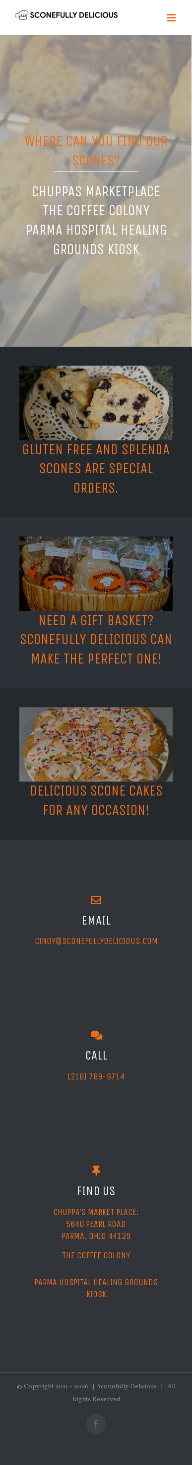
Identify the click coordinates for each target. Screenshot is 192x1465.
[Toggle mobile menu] (172, 17)
